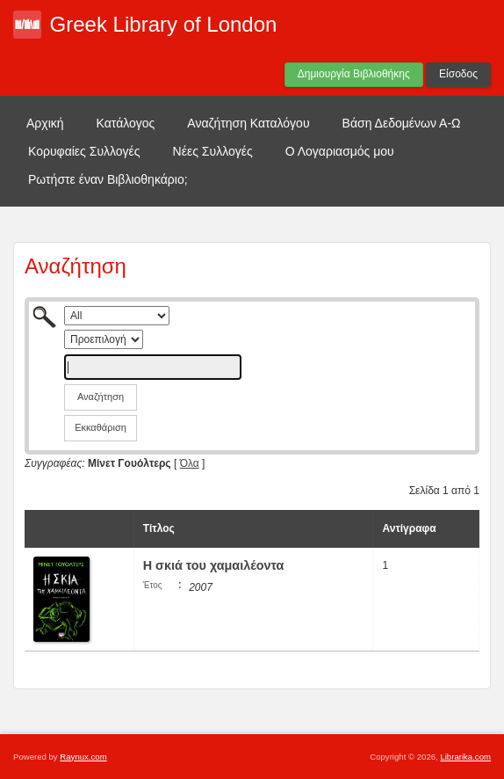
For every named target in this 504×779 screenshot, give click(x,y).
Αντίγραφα (409, 528)
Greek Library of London (163, 24)
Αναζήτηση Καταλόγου (248, 123)
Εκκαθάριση (100, 427)
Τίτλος (159, 528)
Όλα (189, 463)
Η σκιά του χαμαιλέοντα (213, 565)
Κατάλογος (126, 123)
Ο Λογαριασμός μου (339, 151)
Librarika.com (465, 756)
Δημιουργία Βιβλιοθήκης (354, 74)
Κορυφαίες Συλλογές (84, 151)
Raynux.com (83, 756)
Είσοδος (458, 74)
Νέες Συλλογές (213, 151)
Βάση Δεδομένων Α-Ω (401, 123)
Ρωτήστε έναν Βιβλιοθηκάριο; (108, 179)
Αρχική (45, 123)
